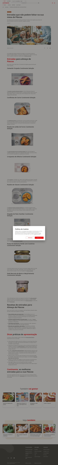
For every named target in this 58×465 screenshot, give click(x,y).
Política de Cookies (37, 234)
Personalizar (30, 237)
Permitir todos (39, 237)
